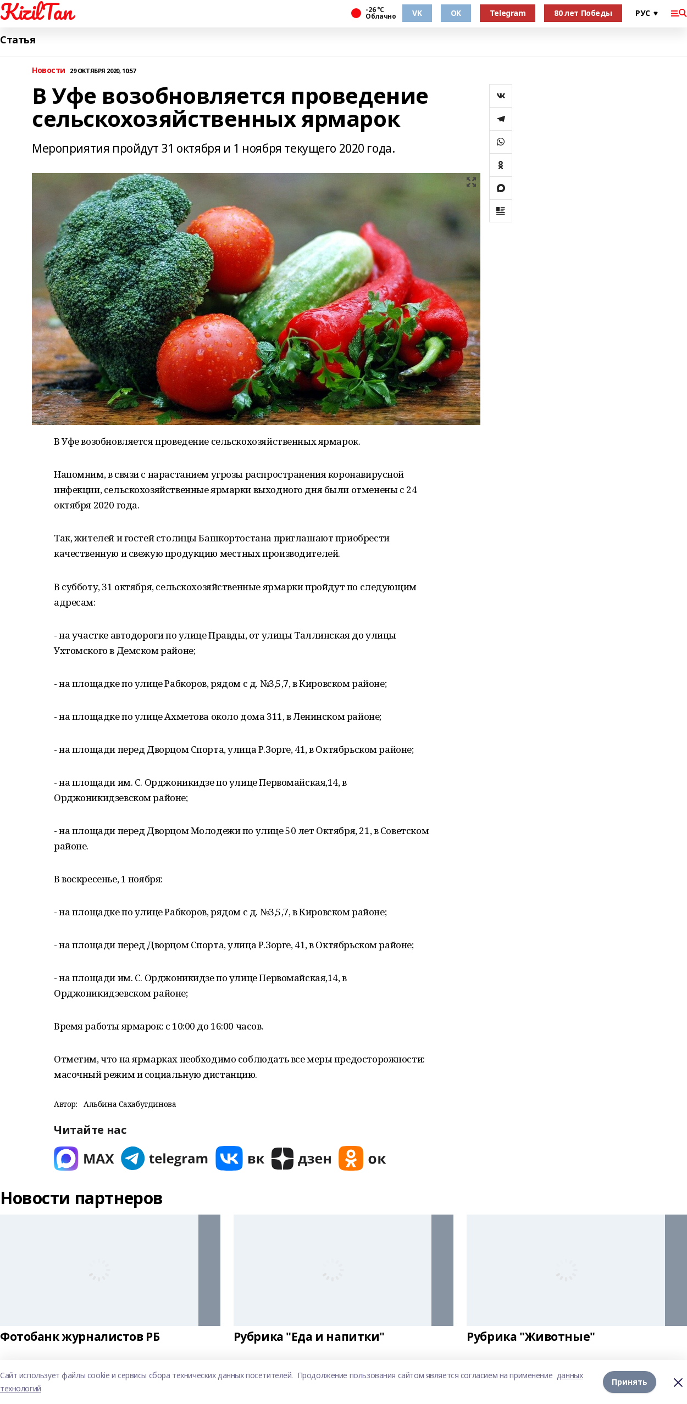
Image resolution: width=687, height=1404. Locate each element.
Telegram (508, 13)
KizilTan (36, 11)
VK (417, 13)
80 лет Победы (583, 13)
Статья (17, 40)
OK (456, 13)
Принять (629, 1382)
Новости (48, 70)
